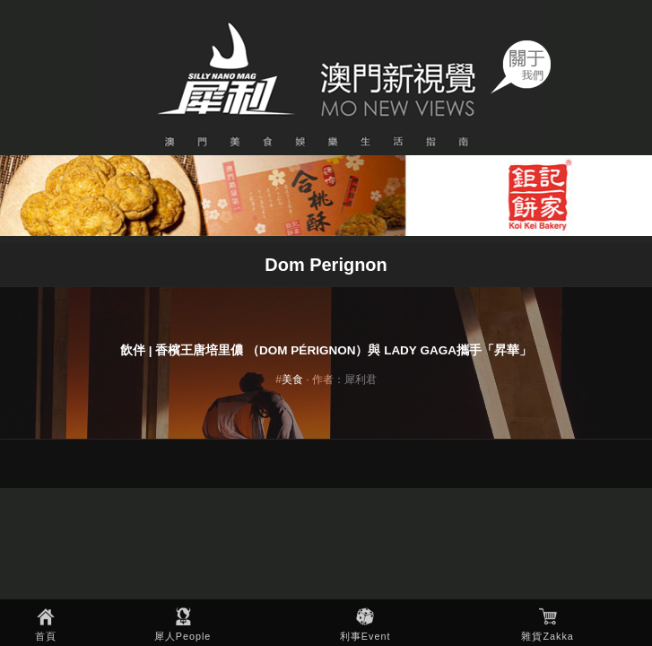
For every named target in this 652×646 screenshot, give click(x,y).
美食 (292, 379)
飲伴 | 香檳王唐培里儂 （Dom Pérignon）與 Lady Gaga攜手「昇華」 (326, 350)
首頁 (46, 636)
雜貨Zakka (547, 636)
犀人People (183, 636)
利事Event (365, 636)
